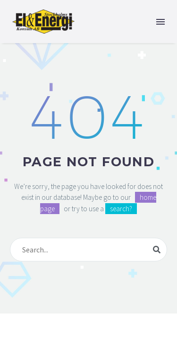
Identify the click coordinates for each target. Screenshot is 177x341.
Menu (160, 22)
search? (121, 208)
